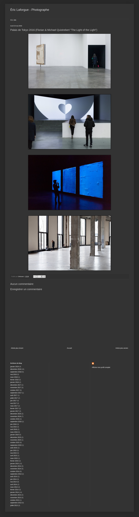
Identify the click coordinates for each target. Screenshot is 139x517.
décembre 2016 (15, 414)
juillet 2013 (14, 505)
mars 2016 (14, 432)
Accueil (69, 348)
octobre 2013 (14, 500)
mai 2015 (13, 453)
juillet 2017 (14, 398)
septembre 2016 (15, 421)
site (15, 20)
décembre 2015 (15, 437)
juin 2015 (13, 450)
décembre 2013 (15, 495)
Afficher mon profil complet (101, 367)
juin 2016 (13, 424)
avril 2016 (13, 429)
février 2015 (14, 461)
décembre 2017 (15, 385)
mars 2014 (14, 487)
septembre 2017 (15, 393)
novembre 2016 (15, 416)
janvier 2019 (14, 367)
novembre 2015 (15, 440)
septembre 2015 (15, 445)
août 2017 (13, 395)
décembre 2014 (15, 466)
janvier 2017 (14, 411)
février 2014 (14, 490)
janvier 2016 (14, 435)
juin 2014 (13, 479)
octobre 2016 (14, 419)
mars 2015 (14, 458)
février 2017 (14, 408)
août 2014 (13, 476)
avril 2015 (13, 456)
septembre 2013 (15, 503)
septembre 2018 (15, 372)
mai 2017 (13, 403)
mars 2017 (14, 406)
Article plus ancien (122, 348)
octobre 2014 (14, 471)
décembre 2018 (15, 369)
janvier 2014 (14, 492)
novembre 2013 (15, 498)
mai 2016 (13, 427)
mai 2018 (13, 374)
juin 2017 (13, 401)
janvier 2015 (14, 463)
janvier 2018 (14, 382)
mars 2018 (14, 377)
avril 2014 (13, 484)
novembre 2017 (15, 387)
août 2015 (13, 448)
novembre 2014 (15, 469)
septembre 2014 (15, 474)
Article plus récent (17, 348)
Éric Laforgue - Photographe (29, 9)
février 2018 (14, 380)
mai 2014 (13, 482)
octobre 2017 (14, 390)
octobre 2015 (14, 442)
